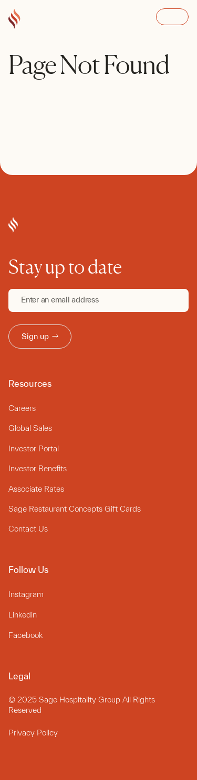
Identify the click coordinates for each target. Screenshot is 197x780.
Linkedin (22, 614)
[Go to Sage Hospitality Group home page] (14, 19)
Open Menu (172, 16)
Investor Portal (33, 448)
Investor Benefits (37, 468)
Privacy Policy (33, 732)
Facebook (25, 635)
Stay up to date (65, 266)
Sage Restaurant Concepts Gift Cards (74, 508)
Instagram (26, 594)
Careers (22, 408)
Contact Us (28, 528)
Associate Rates (36, 488)
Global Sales (30, 428)
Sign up (40, 336)
